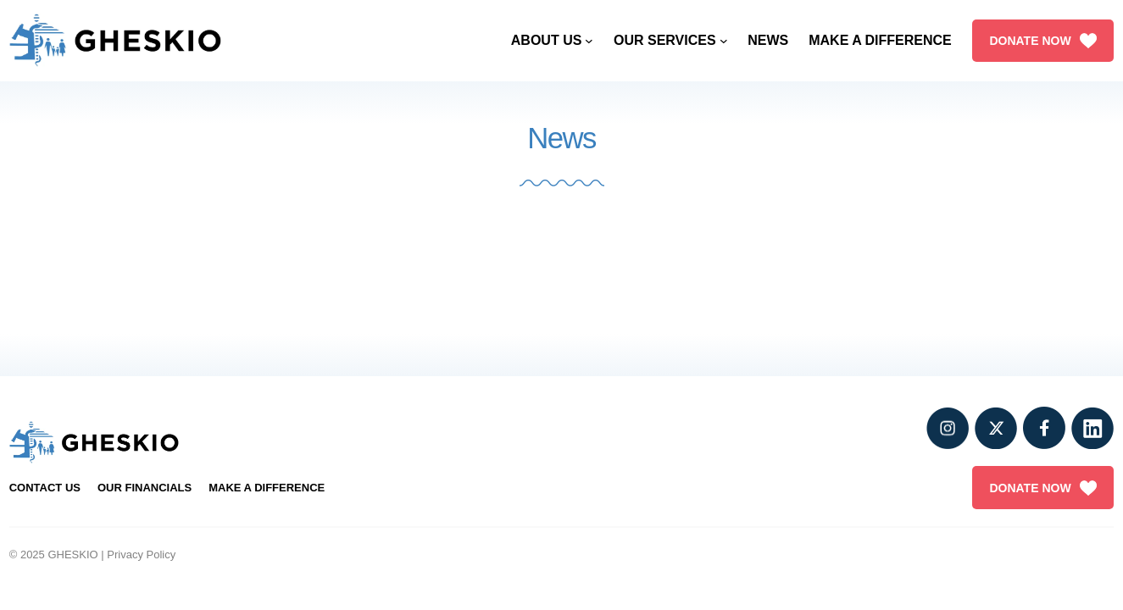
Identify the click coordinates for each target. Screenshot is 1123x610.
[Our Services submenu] (724, 40)
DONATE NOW (1042, 40)
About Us (546, 40)
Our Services (665, 40)
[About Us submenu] (589, 40)
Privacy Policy (141, 554)
